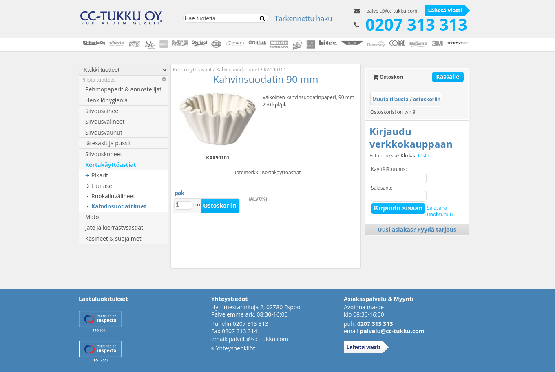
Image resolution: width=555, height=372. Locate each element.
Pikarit (99, 175)
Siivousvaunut (103, 132)
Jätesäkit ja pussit (108, 143)
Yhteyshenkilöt (233, 348)
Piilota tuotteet (123, 79)
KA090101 (274, 69)
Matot (93, 217)
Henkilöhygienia (106, 100)
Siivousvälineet (105, 121)
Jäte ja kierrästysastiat (114, 227)
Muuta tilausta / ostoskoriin (406, 99)
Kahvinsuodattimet (118, 206)
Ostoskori (387, 76)
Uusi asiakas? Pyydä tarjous (417, 229)
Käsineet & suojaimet (113, 238)
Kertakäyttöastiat (110, 165)
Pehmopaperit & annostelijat (123, 89)
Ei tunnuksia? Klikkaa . (400, 156)
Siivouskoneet (103, 154)
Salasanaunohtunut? (440, 211)
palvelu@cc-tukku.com (391, 10)
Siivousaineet (102, 111)
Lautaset (102, 186)
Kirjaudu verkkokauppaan (411, 137)
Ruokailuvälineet (113, 196)
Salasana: (382, 187)
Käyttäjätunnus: (389, 169)
